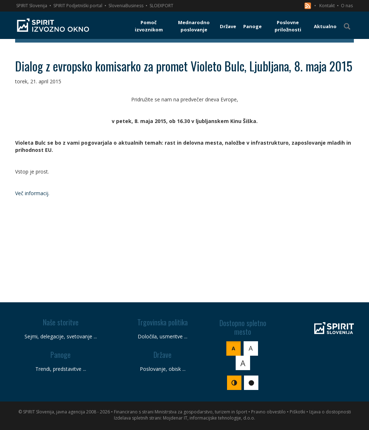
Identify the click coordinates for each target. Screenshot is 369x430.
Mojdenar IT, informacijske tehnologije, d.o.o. (209, 418)
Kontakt (327, 6)
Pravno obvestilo (268, 412)
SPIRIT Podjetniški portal (77, 6)
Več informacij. (33, 193)
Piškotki (297, 412)
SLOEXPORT (161, 6)
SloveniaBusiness (125, 6)
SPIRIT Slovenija (31, 6)
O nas (347, 6)
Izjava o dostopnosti (330, 412)
